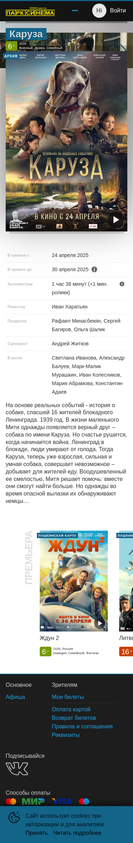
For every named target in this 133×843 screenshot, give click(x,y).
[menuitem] (75, 10)
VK (17, 768)
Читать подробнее (78, 833)
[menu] (71, 10)
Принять (37, 833)
